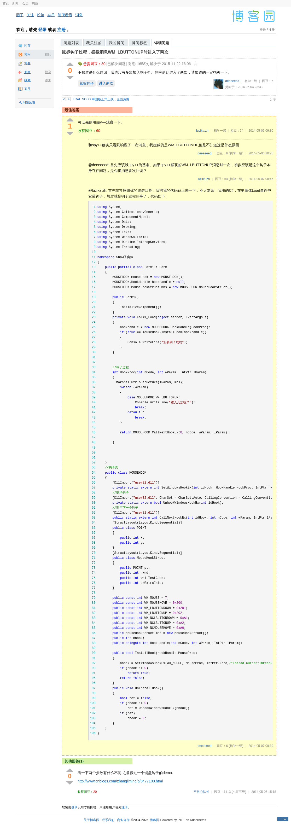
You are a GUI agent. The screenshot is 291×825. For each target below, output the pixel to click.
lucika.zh (202, 130)
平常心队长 (201, 792)
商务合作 (123, 820)
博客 (27, 63)
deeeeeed (232, 81)
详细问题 (161, 43)
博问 (27, 54)
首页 (6, 3)
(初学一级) (236, 153)
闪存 (27, 45)
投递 (48, 72)
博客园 (154, 820)
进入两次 (106, 83)
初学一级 (251, 81)
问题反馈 (29, 102)
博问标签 (139, 43)
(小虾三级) (238, 792)
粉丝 (40, 15)
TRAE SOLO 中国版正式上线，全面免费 (101, 99)
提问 (48, 54)
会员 (25, 3)
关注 (30, 15)
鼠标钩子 (86, 83)
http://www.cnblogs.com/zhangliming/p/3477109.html (120, 781)
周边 (35, 3)
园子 (20, 15)
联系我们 (108, 820)
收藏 (27, 80)
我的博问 (117, 43)
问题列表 (71, 43)
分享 (273, 99)
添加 (48, 80)
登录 (42, 29)
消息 (79, 15)
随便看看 (65, 15)
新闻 (15, 3)
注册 (61, 29)
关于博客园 (91, 820)
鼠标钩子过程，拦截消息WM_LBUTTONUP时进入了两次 (115, 52)
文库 (27, 88)
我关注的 (94, 43)
